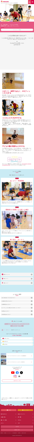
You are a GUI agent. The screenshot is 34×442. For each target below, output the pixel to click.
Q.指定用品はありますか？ (6, 314)
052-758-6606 (17, 335)
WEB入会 (17, 341)
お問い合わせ (17, 338)
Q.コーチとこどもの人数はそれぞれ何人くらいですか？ (11, 307)
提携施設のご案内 (17, 429)
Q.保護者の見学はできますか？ (7, 301)
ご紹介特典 (17, 426)
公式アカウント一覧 (17, 380)
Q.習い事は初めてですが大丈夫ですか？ (8, 297)
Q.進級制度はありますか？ (6, 304)
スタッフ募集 (21, 325)
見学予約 (17, 344)
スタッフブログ (25, 410)
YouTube (8, 410)
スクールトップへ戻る (22, 29)
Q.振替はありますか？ (5, 311)
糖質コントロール (14, 325)
